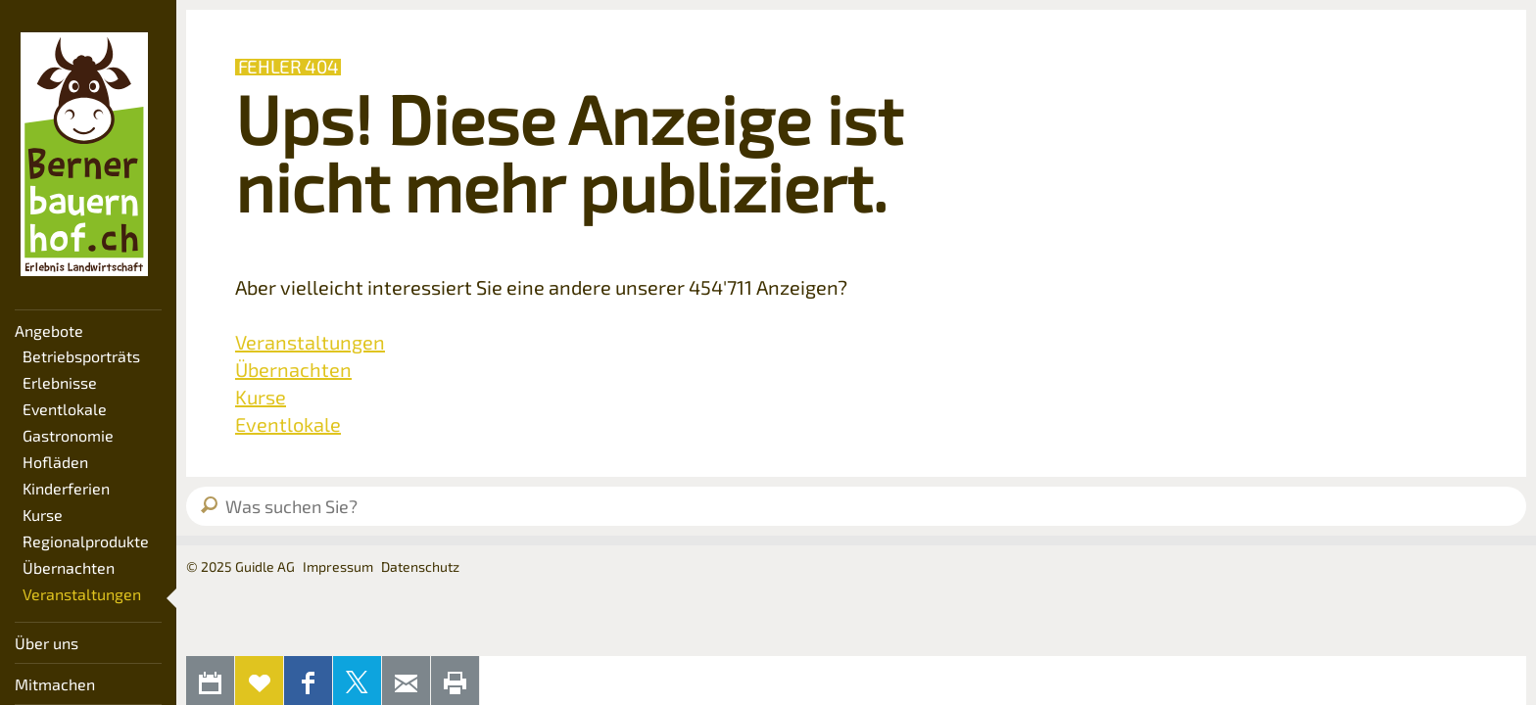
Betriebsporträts (81, 356)
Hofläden (55, 461)
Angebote (49, 330)
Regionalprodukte (86, 541)
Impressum (338, 566)
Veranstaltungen (82, 594)
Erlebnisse (60, 382)
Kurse (43, 514)
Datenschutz (420, 566)
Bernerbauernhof (84, 154)
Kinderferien (66, 488)
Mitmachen (55, 684)
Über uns (46, 643)
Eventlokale (65, 409)
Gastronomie (68, 435)
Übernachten (69, 567)
